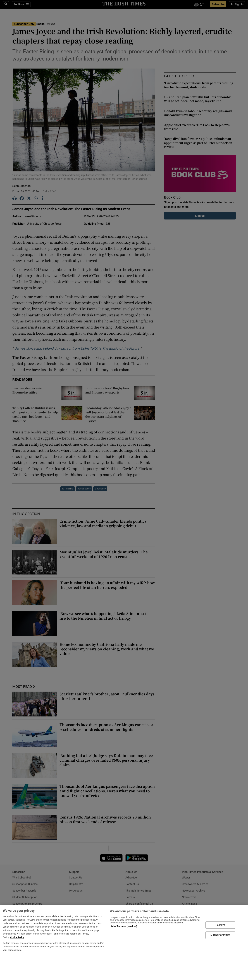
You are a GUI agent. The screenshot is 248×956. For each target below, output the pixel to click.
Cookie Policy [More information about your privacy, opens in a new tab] (17, 937)
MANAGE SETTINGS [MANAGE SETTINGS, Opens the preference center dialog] (220, 935)
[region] (124, 930)
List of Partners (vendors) (123, 926)
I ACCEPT (220, 925)
